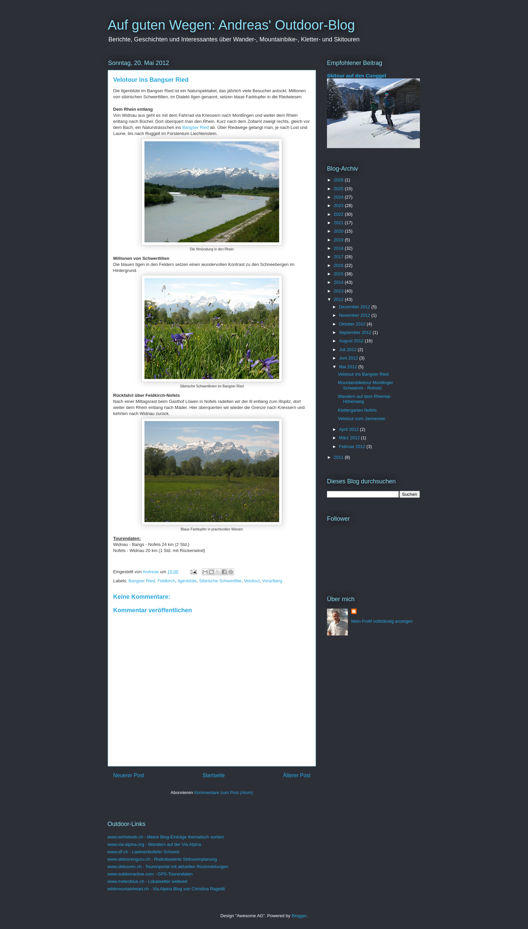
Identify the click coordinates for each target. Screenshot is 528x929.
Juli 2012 (348, 349)
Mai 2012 (348, 366)
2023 (339, 205)
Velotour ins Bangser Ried (363, 374)
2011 (339, 457)
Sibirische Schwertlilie (220, 580)
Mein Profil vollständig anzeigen (382, 621)
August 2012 (352, 340)
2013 (339, 291)
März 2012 (350, 437)
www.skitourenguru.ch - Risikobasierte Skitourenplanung (162, 859)
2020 (339, 231)
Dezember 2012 (355, 306)
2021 (339, 222)
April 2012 (349, 429)
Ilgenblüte (187, 580)
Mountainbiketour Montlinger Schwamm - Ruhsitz (365, 385)
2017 (339, 256)
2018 (339, 248)
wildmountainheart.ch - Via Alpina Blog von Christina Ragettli (166, 888)
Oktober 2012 (353, 323)
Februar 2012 (353, 446)
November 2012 (355, 315)
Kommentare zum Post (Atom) (223, 792)
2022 (339, 214)
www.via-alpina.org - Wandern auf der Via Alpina (154, 844)
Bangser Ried (195, 127)
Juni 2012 (349, 357)
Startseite (213, 775)
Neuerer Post (128, 775)
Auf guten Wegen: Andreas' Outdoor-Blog (231, 25)
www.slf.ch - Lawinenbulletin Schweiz (143, 851)
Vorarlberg (272, 580)
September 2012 (356, 332)
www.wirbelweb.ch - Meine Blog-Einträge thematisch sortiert (165, 836)
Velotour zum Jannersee (361, 418)
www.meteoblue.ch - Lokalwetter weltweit (147, 881)
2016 (339, 265)
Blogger (299, 915)
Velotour (252, 580)
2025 (339, 188)
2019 (339, 239)
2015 (339, 273)
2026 (339, 179)
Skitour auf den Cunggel (356, 75)
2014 (339, 282)
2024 (339, 197)
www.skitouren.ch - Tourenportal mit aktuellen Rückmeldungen (167, 866)
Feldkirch (166, 580)
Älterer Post (296, 775)
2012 (339, 299)
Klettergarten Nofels (357, 410)
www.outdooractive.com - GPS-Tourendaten (150, 873)
